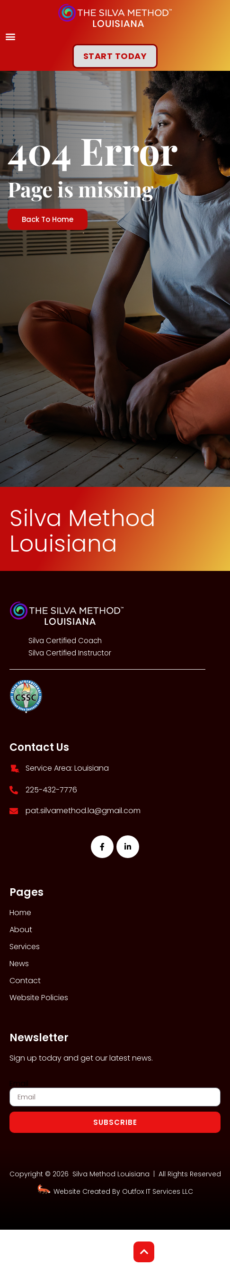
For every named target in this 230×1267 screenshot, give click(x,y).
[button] (10, 36)
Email (18, 1084)
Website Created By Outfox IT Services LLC (115, 1191)
